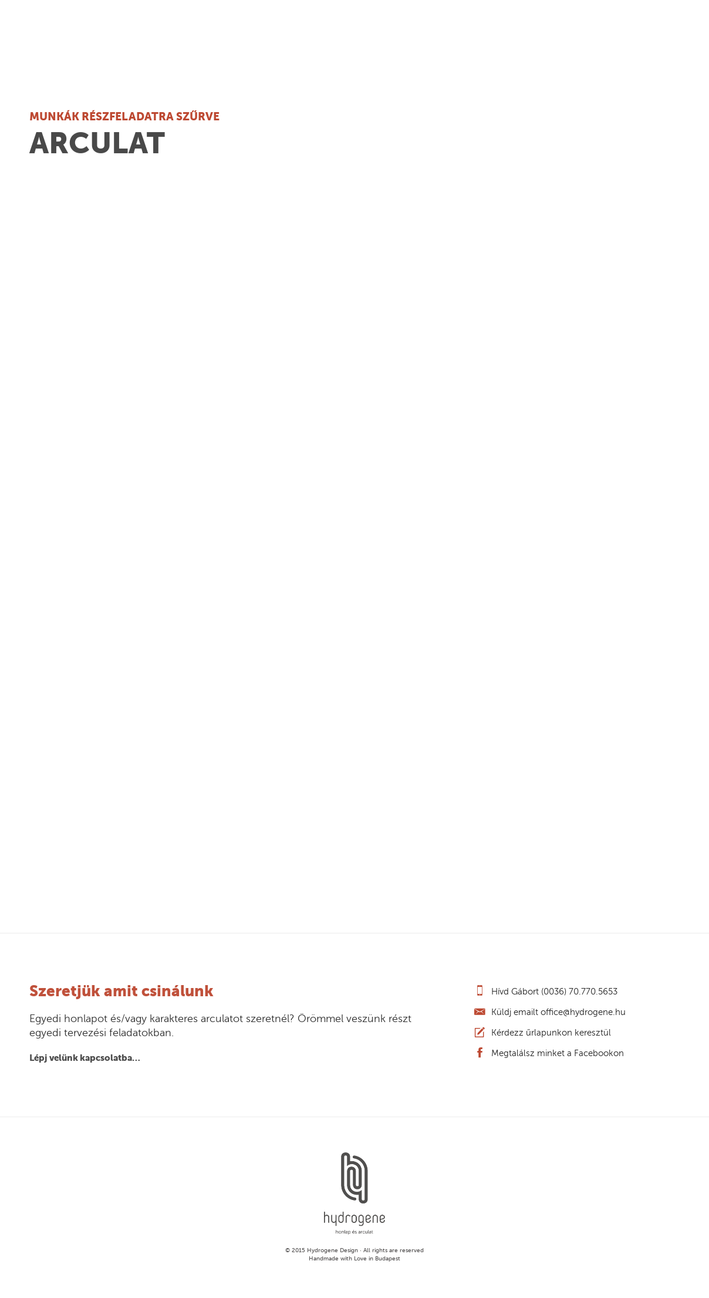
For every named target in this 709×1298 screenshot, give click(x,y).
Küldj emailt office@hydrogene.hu (558, 1012)
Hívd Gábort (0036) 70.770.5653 (554, 991)
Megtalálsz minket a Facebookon (557, 1053)
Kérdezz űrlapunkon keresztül (551, 1032)
